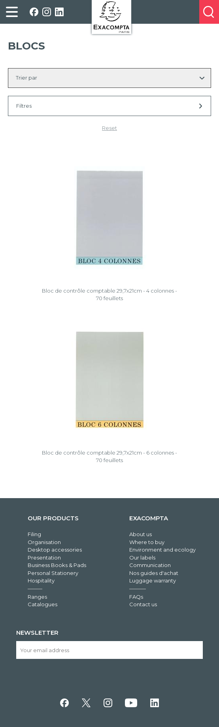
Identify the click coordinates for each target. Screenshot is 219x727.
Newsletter (37, 632)
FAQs (136, 597)
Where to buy (146, 542)
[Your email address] (109, 650)
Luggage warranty (152, 580)
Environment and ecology (162, 549)
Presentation (44, 557)
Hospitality (41, 580)
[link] (12, 12)
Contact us (143, 604)
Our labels (142, 557)
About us (140, 534)
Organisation (44, 542)
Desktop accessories (55, 549)
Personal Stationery (53, 573)
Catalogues (42, 604)
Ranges (37, 597)
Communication (150, 565)
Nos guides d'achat (153, 573)
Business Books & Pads (57, 565)
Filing (34, 534)
